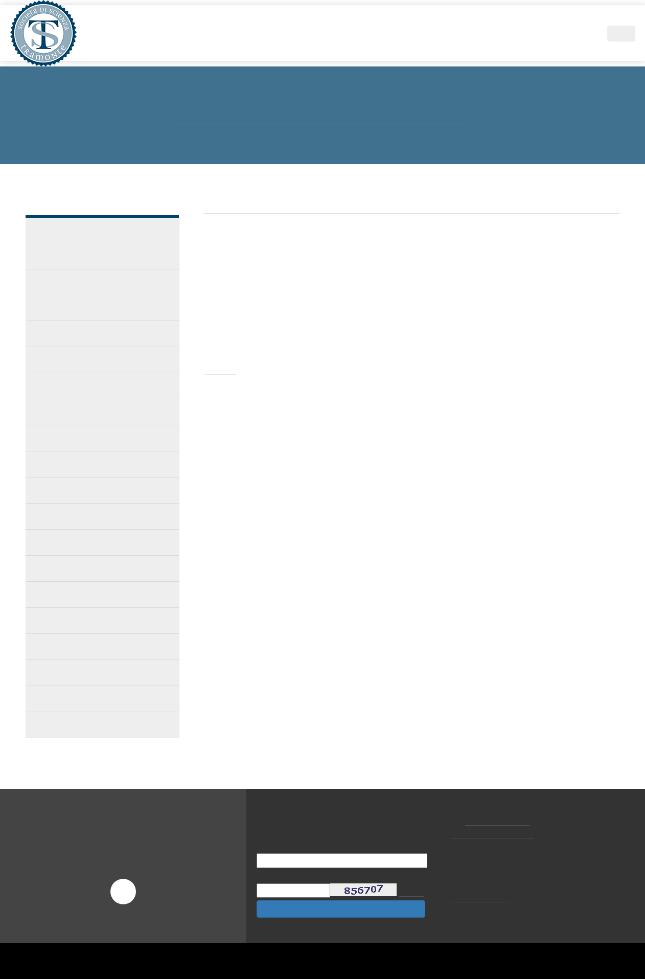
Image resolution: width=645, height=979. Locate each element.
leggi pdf (235, 475)
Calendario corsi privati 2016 (86, 698)
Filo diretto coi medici (75, 542)
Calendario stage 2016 (75, 724)
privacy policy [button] (374, 886)
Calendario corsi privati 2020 (86, 411)
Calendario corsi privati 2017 (86, 646)
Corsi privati (58, 385)
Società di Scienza (215, 33)
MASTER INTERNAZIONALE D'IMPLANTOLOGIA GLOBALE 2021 (93, 243)
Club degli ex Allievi (70, 516)
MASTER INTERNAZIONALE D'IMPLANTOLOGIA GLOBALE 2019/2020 (103, 295)
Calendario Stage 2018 (75, 620)
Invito (222, 369)
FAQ (43, 568)
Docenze (51, 333)
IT (627, 33)
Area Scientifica (287, 33)
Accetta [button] (538, 951)
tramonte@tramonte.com (495, 833)
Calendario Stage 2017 (75, 672)
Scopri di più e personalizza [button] (141, 951)
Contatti (576, 33)
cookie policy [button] (475, 897)
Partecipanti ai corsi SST (80, 490)
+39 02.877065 (499, 820)
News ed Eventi (449, 33)
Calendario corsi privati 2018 (86, 594)
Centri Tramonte (517, 33)
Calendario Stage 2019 (75, 464)
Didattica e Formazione (369, 33)
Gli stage (52, 359)
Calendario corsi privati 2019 (86, 438)
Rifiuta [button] (478, 951)
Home (160, 33)
